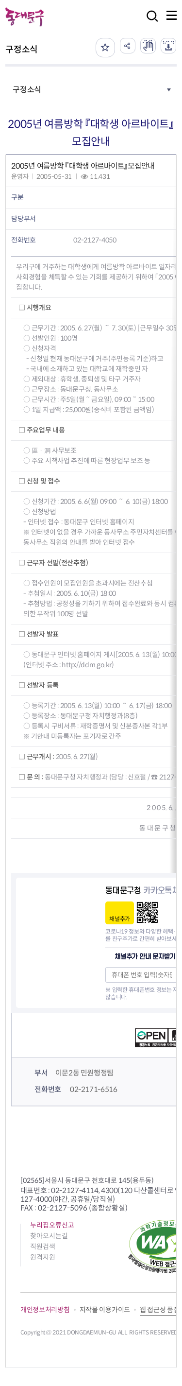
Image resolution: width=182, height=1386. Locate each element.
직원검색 (42, 1246)
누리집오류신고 (52, 1225)
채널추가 (119, 918)
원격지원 (42, 1257)
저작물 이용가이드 (105, 1309)
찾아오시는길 (49, 1235)
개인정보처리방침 (45, 1309)
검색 (149, 22)
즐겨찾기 (105, 47)
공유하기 (127, 45)
